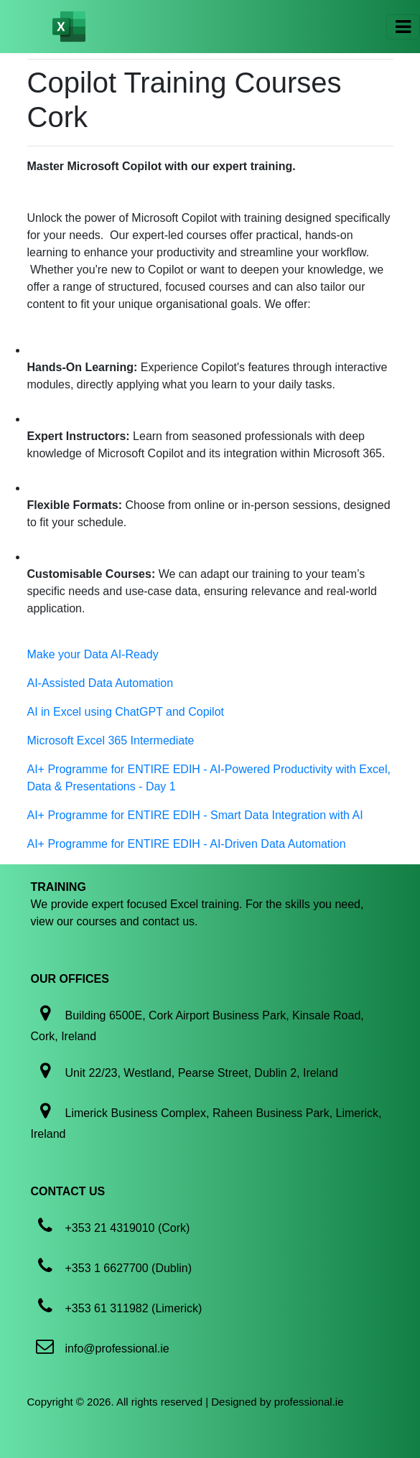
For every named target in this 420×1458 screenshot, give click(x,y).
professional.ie (309, 1402)
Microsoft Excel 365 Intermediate (111, 740)
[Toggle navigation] (403, 26)
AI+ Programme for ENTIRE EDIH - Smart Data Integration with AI (195, 815)
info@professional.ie (117, 1348)
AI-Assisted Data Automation (100, 683)
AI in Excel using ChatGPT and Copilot (126, 712)
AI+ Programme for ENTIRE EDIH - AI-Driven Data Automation (186, 844)
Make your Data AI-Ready (93, 654)
